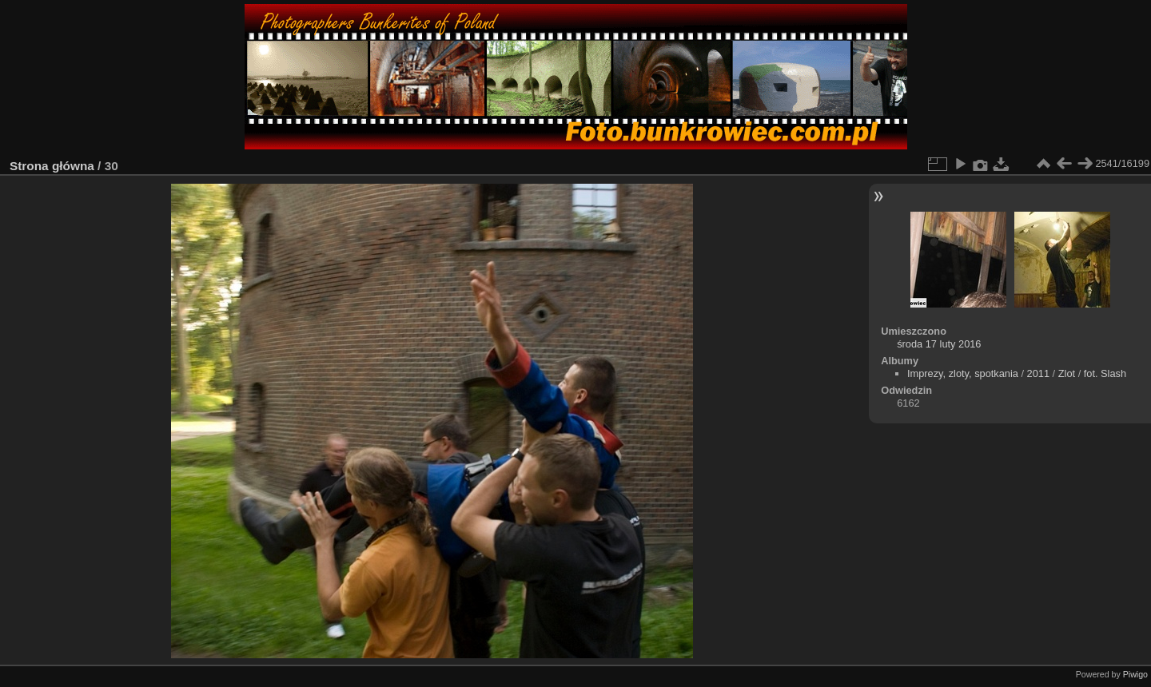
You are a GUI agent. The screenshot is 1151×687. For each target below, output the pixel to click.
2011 (1038, 373)
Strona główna (52, 166)
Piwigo (1135, 674)
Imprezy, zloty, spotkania (962, 373)
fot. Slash (1105, 373)
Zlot (1066, 373)
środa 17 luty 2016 (939, 344)
